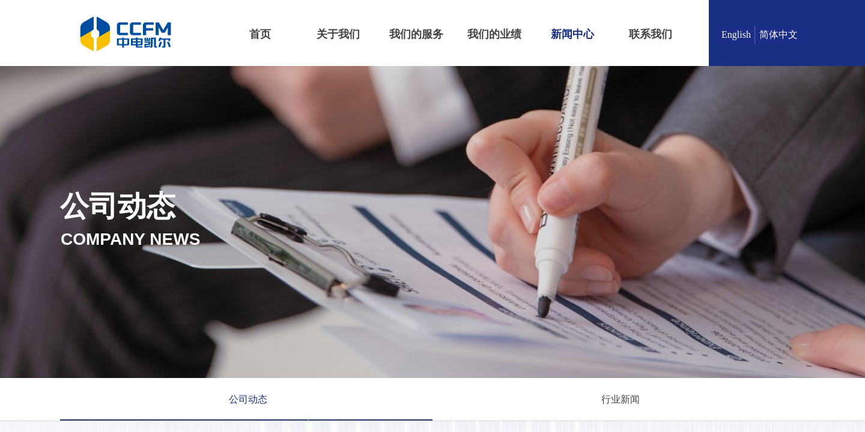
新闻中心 (572, 34)
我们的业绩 (494, 34)
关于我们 (338, 34)
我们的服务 (416, 34)
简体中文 (778, 34)
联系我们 (650, 34)
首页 (260, 34)
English (736, 34)
